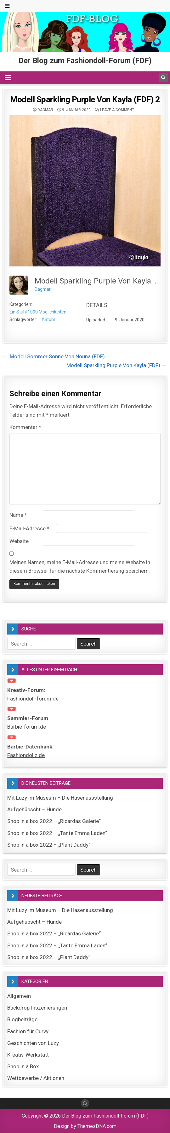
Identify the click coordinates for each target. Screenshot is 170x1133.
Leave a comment (117, 110)
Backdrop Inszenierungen (37, 1008)
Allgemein (19, 996)
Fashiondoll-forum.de (33, 698)
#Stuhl (48, 319)
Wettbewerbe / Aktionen (35, 1078)
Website (19, 541)
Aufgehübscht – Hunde (34, 809)
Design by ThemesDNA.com (85, 1126)
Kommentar (25, 427)
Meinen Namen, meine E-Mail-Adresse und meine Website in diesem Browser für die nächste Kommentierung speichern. (79, 566)
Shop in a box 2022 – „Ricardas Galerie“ (54, 821)
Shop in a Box (23, 1066)
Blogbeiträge (22, 1019)
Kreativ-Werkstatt (28, 1055)
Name (18, 515)
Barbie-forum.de (26, 727)
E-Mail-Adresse (29, 528)
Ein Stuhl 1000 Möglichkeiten (37, 311)
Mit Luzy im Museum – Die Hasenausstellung (60, 798)
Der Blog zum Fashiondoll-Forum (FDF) (85, 60)
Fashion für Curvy (27, 1031)
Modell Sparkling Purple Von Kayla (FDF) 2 (85, 99)
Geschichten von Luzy (33, 1043)
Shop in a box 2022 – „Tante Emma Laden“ (57, 833)
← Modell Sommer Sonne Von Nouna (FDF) (54, 356)
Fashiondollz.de (26, 755)
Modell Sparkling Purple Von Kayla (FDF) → (116, 365)
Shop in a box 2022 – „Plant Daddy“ (48, 845)
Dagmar (45, 110)
